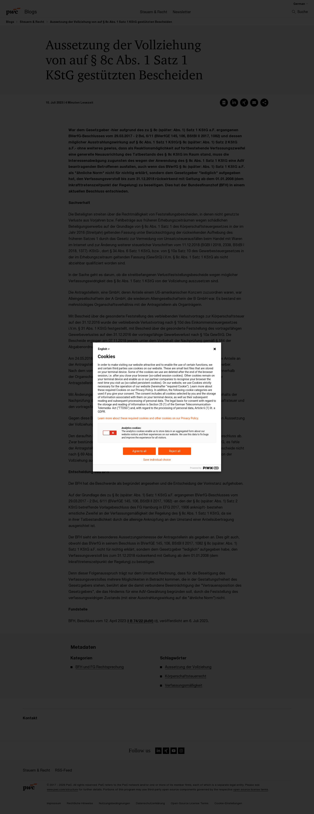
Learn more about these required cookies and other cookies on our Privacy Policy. (148, 418)
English (104, 349)
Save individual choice (157, 459)
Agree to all (139, 451)
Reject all (174, 451)
